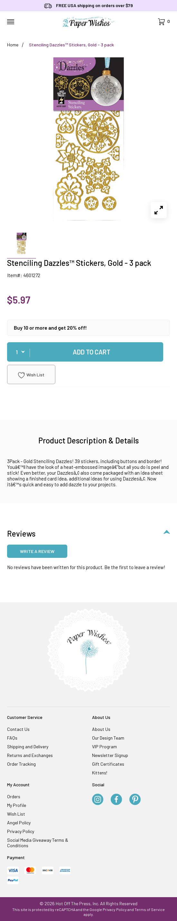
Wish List (31, 375)
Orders (13, 796)
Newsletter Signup (110, 755)
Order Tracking (21, 764)
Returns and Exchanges (30, 755)
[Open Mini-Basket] (164, 21)
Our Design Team (108, 738)
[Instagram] (97, 800)
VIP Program (104, 746)
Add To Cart (91, 352)
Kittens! (99, 772)
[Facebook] (116, 800)
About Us (101, 729)
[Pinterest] (135, 800)
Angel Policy (19, 822)
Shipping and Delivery (27, 746)
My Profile (16, 805)
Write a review (37, 551)
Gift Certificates (108, 764)
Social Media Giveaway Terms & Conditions (37, 842)
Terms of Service (150, 909)
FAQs (12, 738)
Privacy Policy (20, 831)
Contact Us (18, 729)
